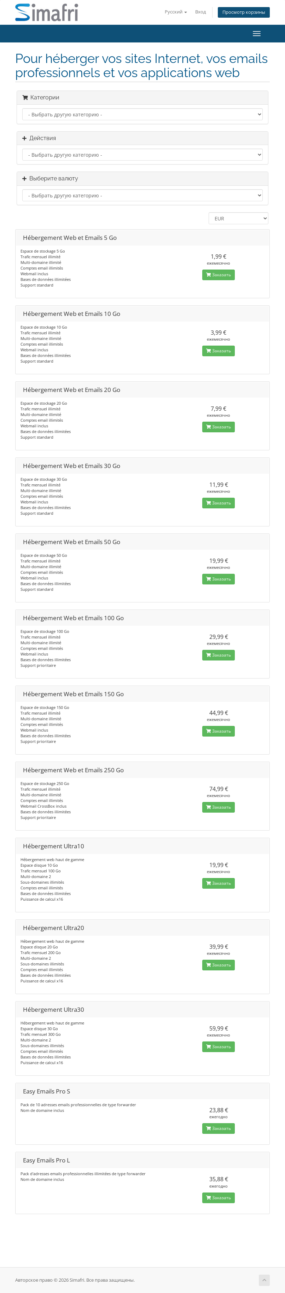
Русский (176, 12)
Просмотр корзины (243, 12)
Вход (200, 12)
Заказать (218, 275)
